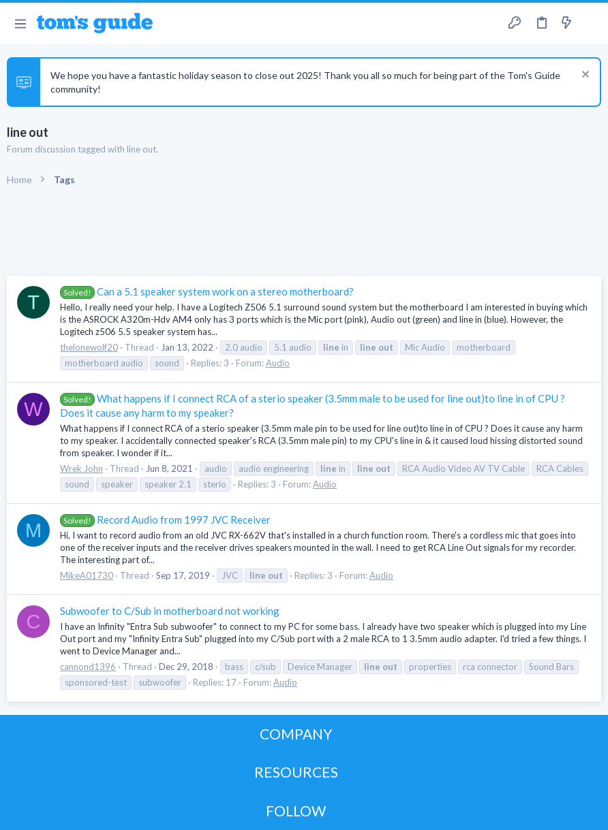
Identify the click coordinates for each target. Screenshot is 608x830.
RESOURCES (296, 771)
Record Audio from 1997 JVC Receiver (165, 519)
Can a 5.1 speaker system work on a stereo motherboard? (207, 291)
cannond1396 (88, 666)
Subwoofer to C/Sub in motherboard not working (169, 611)
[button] (20, 23)
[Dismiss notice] (584, 76)
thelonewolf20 (89, 347)
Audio (278, 362)
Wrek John (81, 468)
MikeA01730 (86, 575)
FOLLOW (296, 810)
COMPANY (296, 733)
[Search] (589, 23)
